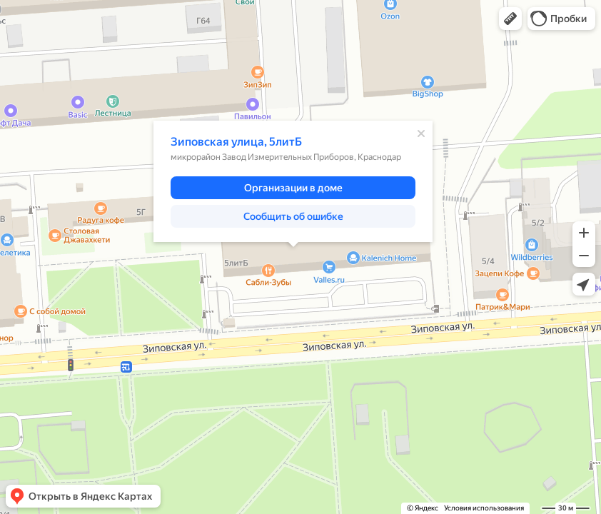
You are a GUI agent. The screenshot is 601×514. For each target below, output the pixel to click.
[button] (510, 18)
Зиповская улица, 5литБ (236, 141)
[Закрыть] (421, 133)
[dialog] (293, 181)
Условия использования (484, 508)
